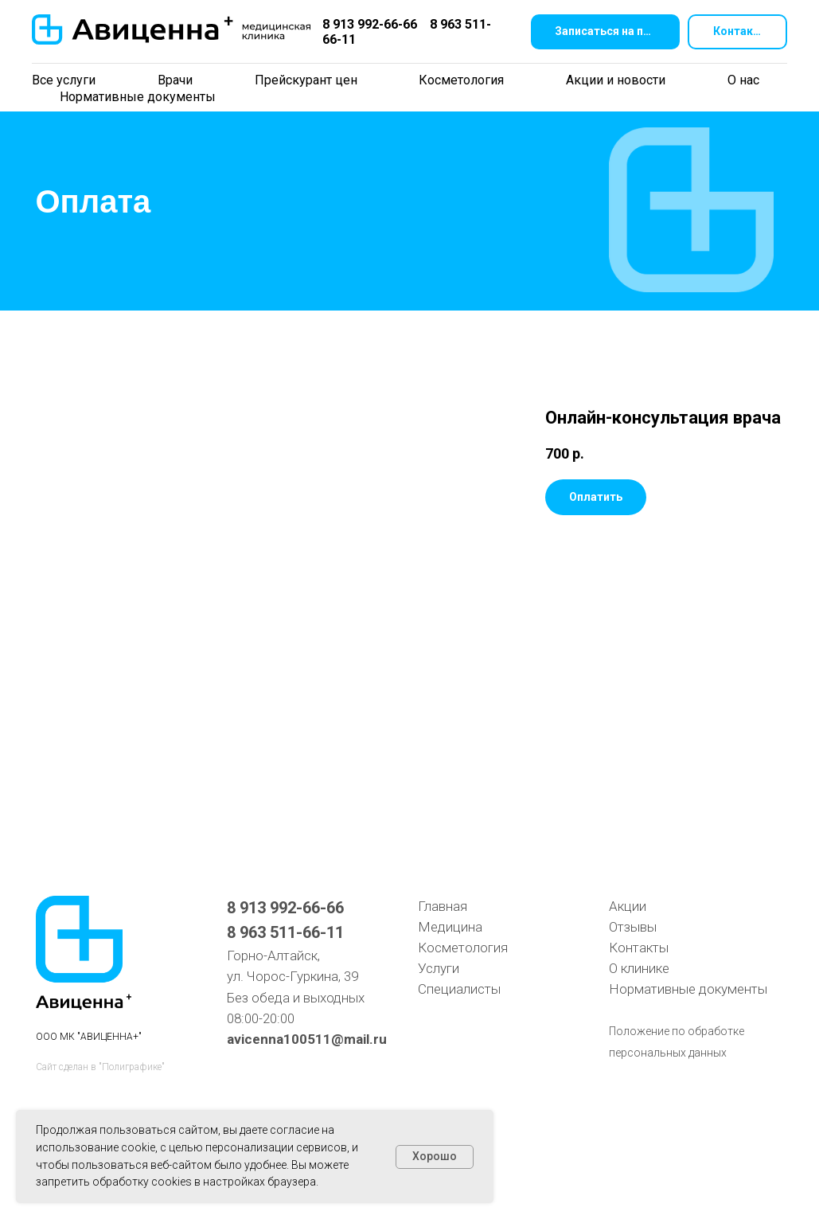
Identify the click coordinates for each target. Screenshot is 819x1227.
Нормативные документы (138, 96)
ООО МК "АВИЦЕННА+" (89, 1036)
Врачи (175, 80)
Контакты (639, 947)
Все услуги (64, 80)
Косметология (461, 80)
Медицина (450, 927)
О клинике (639, 968)
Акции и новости (615, 80)
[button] (605, 32)
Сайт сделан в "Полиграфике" (100, 1067)
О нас (743, 80)
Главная (442, 906)
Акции (627, 906)
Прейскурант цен (306, 80)
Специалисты (459, 989)
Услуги (438, 968)
